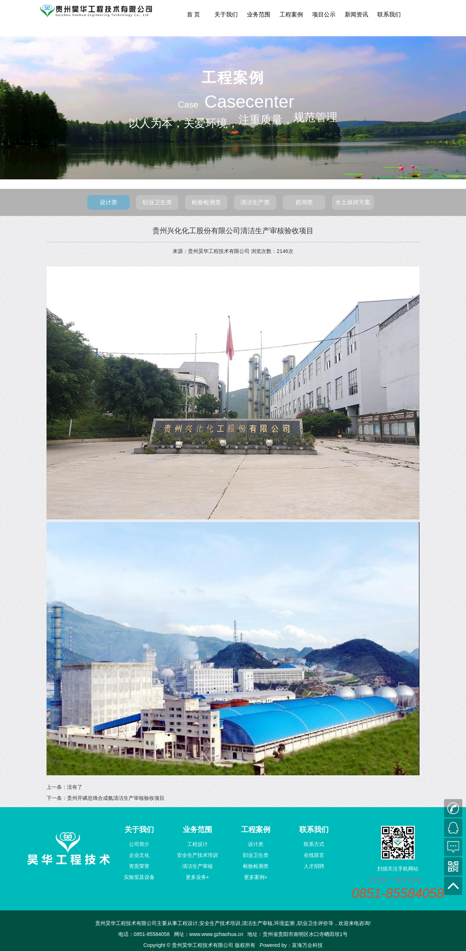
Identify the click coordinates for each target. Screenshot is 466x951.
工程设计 (197, 844)
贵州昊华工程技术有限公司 (218, 251)
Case (188, 104)
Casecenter (249, 101)
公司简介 (139, 844)
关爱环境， (211, 122)
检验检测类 (206, 202)
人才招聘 (314, 866)
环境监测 (284, 923)
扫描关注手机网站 (397, 869)
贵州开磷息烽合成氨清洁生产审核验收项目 (115, 798)
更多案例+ (255, 877)
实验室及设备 (139, 877)
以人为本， (156, 123)
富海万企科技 (307, 945)
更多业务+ (197, 877)
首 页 (193, 14)
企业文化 (139, 855)
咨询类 (304, 202)
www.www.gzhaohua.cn (216, 934)
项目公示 (324, 14)
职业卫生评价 (312, 923)
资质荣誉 (139, 866)
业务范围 (258, 14)
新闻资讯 (356, 14)
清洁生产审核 (197, 866)
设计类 (108, 202)
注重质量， (265, 134)
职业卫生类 (157, 202)
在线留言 (314, 855)
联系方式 (314, 844)
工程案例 (291, 14)
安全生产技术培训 (197, 855)
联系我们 (389, 14)
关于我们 (226, 14)
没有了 (74, 787)
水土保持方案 (352, 202)
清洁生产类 (255, 202)
